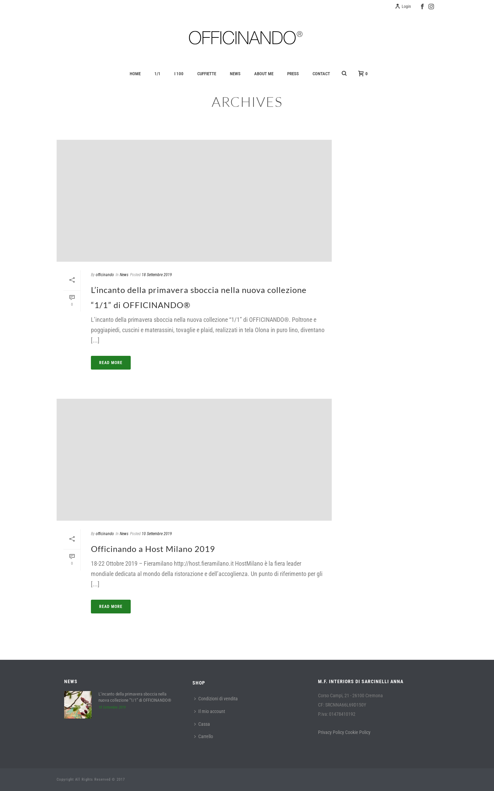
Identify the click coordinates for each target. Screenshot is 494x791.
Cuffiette (206, 73)
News (235, 73)
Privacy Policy (331, 732)
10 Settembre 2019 (157, 533)
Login (403, 6)
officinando (105, 274)
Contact (321, 73)
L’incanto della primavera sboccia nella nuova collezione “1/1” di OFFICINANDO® (134, 697)
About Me (263, 73)
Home (135, 73)
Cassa (202, 724)
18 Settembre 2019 (157, 274)
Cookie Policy (357, 732)
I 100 (179, 73)
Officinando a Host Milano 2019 (153, 549)
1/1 (157, 73)
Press (293, 73)
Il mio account (209, 711)
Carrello (203, 736)
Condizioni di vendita (216, 698)
